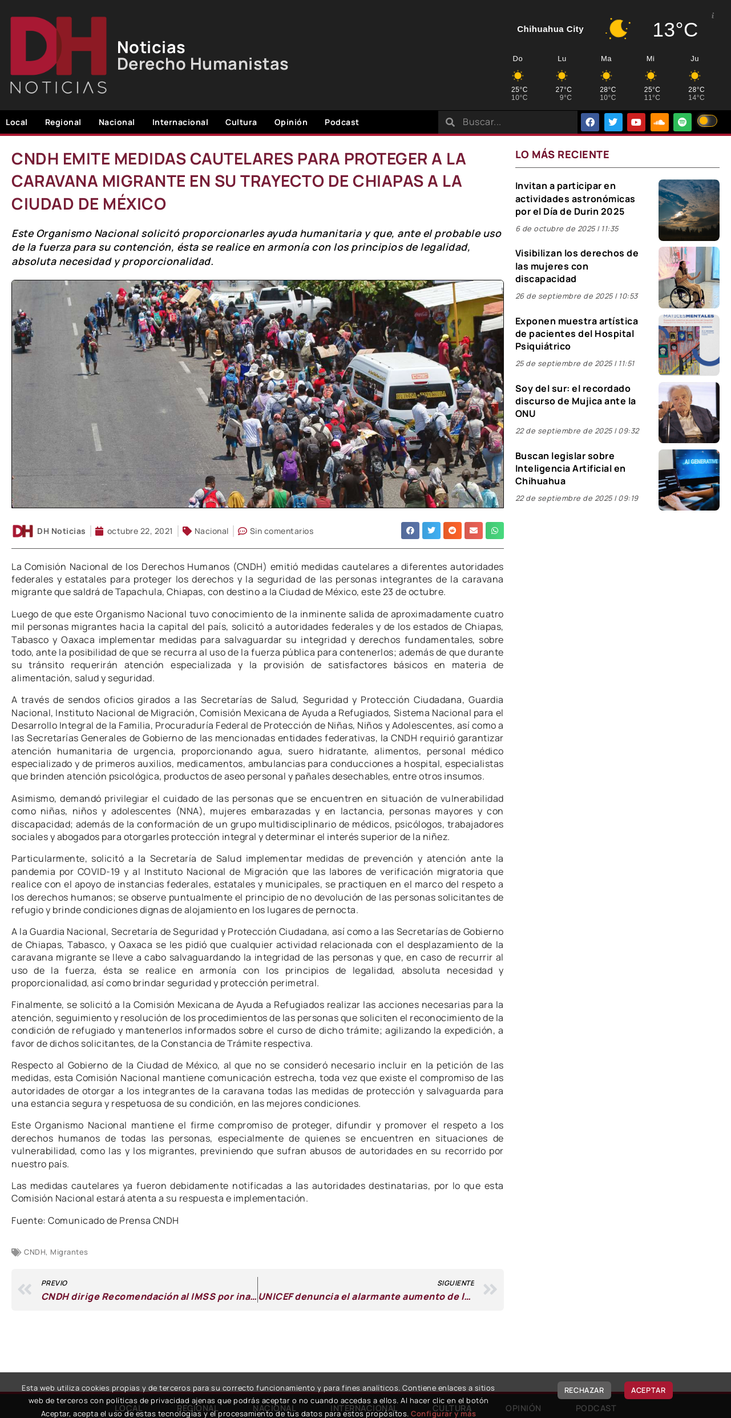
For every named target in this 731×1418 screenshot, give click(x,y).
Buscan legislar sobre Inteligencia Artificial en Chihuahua (570, 468)
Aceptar (648, 1390)
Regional (63, 122)
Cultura (241, 122)
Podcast (342, 122)
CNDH (35, 1252)
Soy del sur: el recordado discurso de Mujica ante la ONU (575, 401)
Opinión (291, 122)
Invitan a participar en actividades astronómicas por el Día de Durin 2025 (575, 198)
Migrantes (69, 1252)
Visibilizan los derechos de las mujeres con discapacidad (577, 266)
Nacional (117, 122)
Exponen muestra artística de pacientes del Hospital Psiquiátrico (577, 334)
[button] (410, 530)
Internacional (180, 122)
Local (17, 122)
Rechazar (584, 1390)
